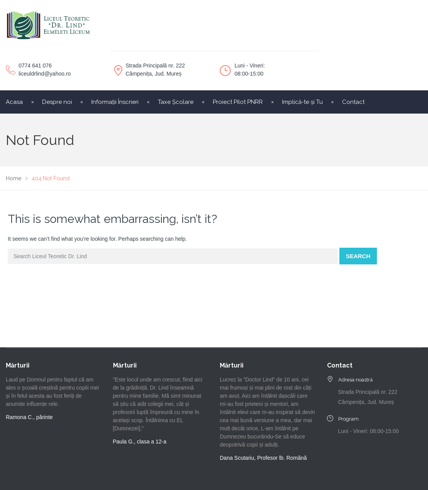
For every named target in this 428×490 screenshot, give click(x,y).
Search (358, 256)
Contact (353, 101)
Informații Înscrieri (115, 101)
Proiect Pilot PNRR (238, 101)
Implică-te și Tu (302, 101)
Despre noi (57, 101)
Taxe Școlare (175, 101)
